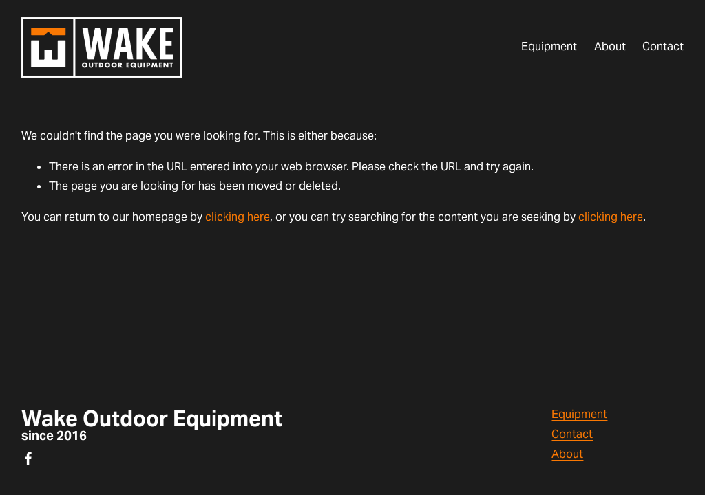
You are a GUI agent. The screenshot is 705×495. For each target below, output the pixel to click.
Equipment (549, 46)
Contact (663, 46)
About (610, 46)
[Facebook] (28, 458)
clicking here (237, 217)
